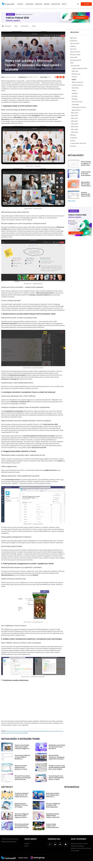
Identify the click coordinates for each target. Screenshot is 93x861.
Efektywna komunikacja (77, 846)
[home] (8, 4)
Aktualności (29, 4)
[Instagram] (66, 844)
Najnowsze (73, 38)
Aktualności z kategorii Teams (20, 738)
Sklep (86, 4)
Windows (47, 4)
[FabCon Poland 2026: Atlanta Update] (46, 17)
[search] (78, 4)
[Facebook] (50, 844)
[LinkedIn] (55, 844)
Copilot (64, 4)
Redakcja (26, 843)
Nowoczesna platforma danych (79, 843)
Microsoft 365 (55, 4)
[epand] (23, 4)
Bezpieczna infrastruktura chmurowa (81, 848)
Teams (34, 26)
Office (16, 26)
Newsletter (38, 4)
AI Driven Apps (75, 850)
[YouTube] (60, 844)
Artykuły (20, 4)
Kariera (26, 846)
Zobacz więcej (71, 201)
